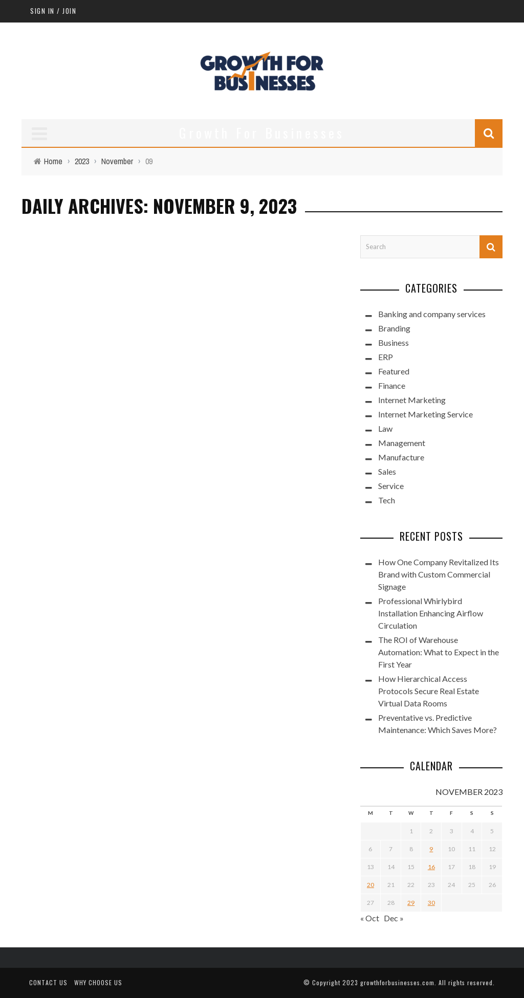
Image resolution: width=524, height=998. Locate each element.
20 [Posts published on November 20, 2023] (370, 885)
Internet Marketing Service (425, 414)
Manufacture (401, 457)
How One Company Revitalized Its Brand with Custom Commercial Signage (438, 574)
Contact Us (48, 982)
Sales (387, 471)
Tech (386, 500)
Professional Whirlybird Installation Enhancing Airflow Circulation (430, 613)
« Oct (369, 918)
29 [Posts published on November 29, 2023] (410, 902)
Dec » (394, 918)
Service (391, 486)
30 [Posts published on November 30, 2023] (431, 902)
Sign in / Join (53, 11)
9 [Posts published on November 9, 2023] (431, 849)
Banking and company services (432, 314)
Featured (393, 371)
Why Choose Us (98, 982)
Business (393, 342)
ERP (385, 357)
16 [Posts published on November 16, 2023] (431, 867)
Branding (394, 328)
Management (401, 443)
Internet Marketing (412, 400)
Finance (391, 385)
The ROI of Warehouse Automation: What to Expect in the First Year (438, 652)
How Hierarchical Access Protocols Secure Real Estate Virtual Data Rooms (428, 691)
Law (385, 428)
